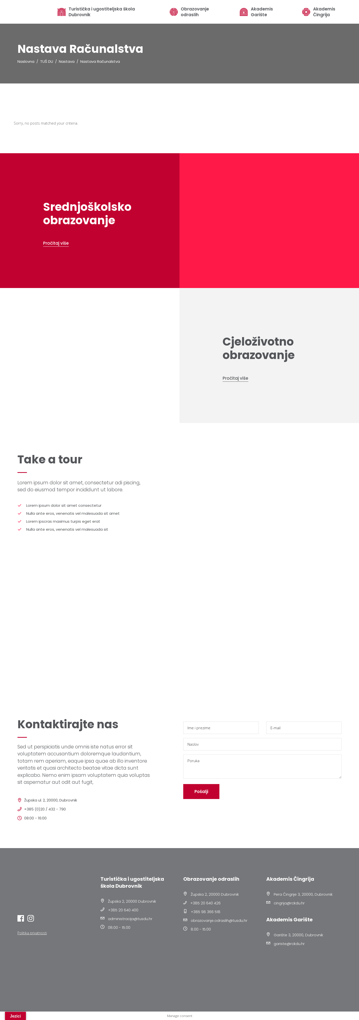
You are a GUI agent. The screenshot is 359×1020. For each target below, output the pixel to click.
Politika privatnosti (32, 933)
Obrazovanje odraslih (195, 12)
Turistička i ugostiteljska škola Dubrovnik (102, 12)
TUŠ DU (46, 61)
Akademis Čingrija (324, 12)
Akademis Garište (262, 12)
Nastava (67, 61)
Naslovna (25, 61)
